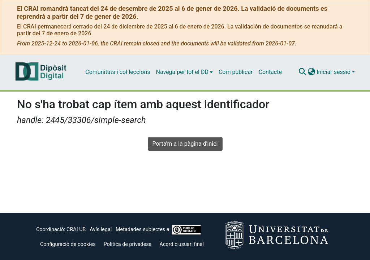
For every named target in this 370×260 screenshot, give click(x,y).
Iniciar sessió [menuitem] (333, 72)
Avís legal (101, 229)
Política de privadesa (128, 244)
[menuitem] (184, 72)
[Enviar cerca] (302, 72)
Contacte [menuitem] (270, 72)
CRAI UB (76, 229)
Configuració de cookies (68, 244)
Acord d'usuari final (182, 244)
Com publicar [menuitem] (236, 72)
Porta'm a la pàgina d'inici (185, 143)
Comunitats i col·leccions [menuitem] (117, 72)
